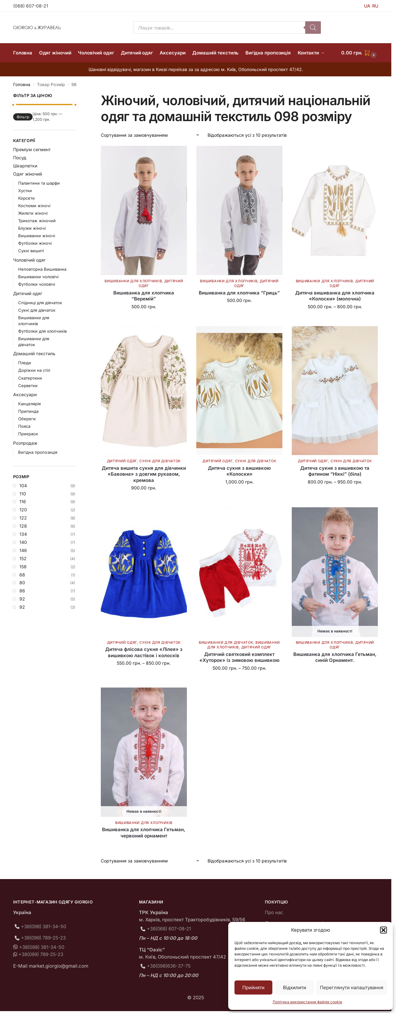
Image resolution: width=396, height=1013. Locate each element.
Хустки (25, 190)
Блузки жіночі (32, 228)
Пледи (24, 362)
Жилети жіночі (33, 213)
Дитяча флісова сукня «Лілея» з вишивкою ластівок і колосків (144, 652)
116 (22, 501)
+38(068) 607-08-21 (169, 929)
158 (23, 566)
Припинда (28, 411)
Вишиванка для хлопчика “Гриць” (239, 293)
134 (23, 534)
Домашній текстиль (34, 353)
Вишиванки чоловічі (38, 276)
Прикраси (28, 433)
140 (23, 542)
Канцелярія (29, 403)
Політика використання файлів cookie (307, 1002)
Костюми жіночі (34, 205)
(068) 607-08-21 (30, 5)
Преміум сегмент (32, 149)
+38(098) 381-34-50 (43, 926)
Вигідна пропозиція (37, 452)
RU (375, 5)
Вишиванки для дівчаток (226, 642)
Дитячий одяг (122, 461)
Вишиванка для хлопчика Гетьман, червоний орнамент (143, 832)
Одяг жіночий (27, 174)
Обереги (27, 418)
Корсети (26, 198)
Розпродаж (25, 443)
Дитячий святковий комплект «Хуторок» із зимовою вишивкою (239, 657)
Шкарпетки (25, 165)
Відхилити (294, 987)
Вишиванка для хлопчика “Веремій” (143, 296)
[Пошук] (313, 27)
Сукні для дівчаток (160, 461)
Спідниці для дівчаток (40, 302)
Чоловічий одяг (29, 260)
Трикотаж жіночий (37, 220)
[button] (383, 930)
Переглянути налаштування (351, 987)
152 (23, 558)
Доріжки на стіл (34, 370)
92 (22, 598)
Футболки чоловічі (36, 284)
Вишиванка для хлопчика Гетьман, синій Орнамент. (335, 657)
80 (22, 582)
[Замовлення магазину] (150, 135)
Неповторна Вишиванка (42, 269)
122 (23, 517)
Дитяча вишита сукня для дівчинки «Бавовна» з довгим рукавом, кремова (144, 474)
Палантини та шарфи (39, 183)
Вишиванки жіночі (36, 235)
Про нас (274, 912)
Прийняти (253, 987)
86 (22, 590)
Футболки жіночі (35, 243)
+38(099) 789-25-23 (43, 938)
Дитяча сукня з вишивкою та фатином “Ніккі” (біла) (334, 471)
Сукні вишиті (31, 250)
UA (367, 5)
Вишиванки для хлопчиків (133, 281)
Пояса (24, 426)
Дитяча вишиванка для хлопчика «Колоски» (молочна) (334, 296)
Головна (21, 84)
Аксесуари (25, 394)
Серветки (28, 385)
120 (23, 509)
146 (23, 550)
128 (23, 526)
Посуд (19, 157)
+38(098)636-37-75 (169, 966)
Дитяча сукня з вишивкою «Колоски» (239, 471)
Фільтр (23, 117)
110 (22, 493)
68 (22, 574)
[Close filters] (77, 96)
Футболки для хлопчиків (42, 331)
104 (23, 485)
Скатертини (30, 378)
